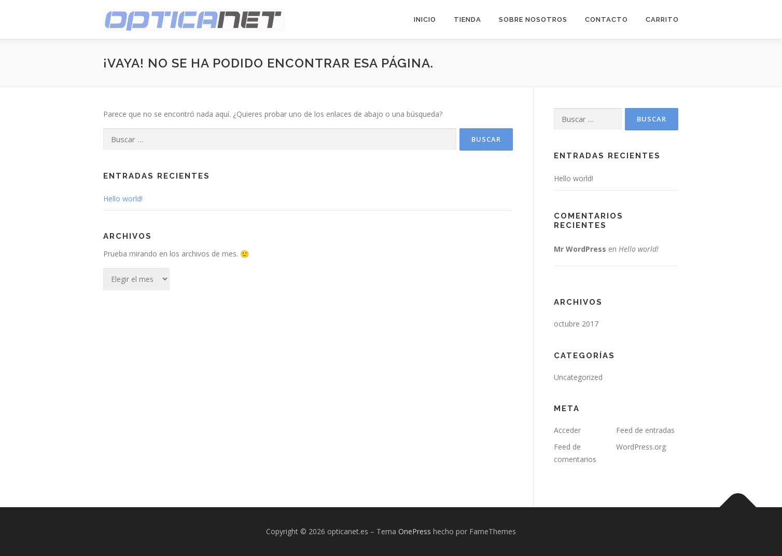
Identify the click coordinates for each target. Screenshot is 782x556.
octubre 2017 (576, 324)
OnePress (414, 531)
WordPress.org (641, 447)
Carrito (662, 19)
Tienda (467, 19)
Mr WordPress (580, 249)
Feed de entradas (645, 430)
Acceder (567, 430)
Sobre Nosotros (533, 19)
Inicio (425, 19)
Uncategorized (578, 377)
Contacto (606, 19)
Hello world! (123, 199)
